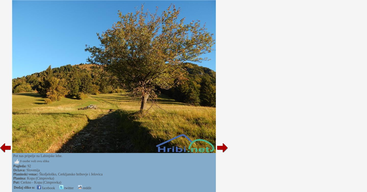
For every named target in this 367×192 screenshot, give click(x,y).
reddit (84, 188)
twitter (66, 188)
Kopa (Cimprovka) (40, 178)
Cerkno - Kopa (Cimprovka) (41, 182)
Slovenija (33, 170)
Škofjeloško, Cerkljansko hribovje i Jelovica (70, 174)
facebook (46, 188)
